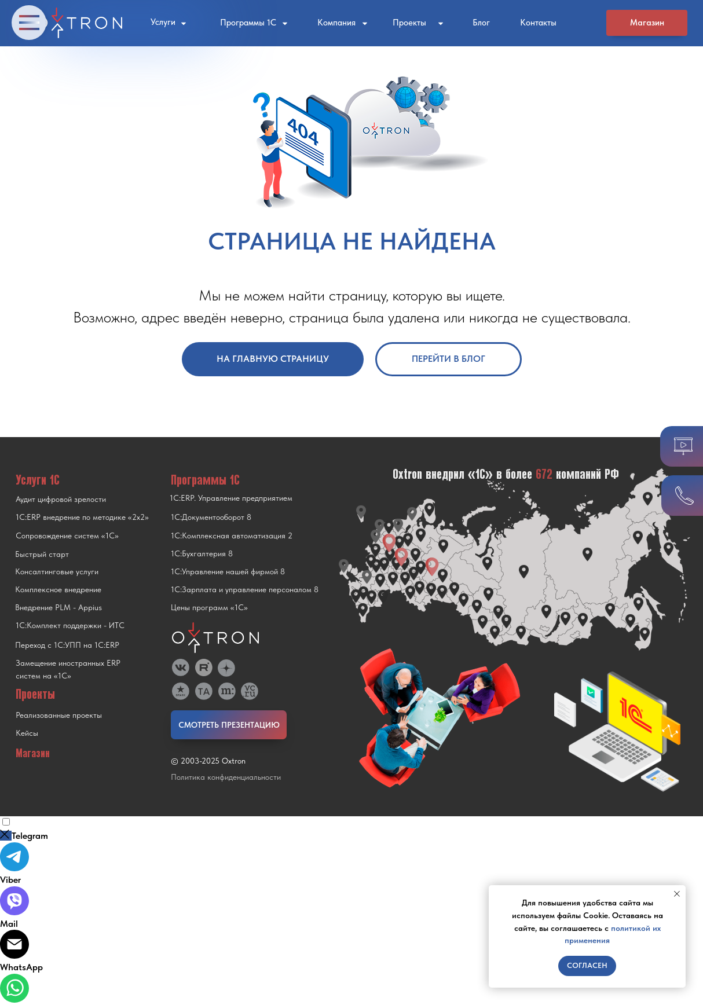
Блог (481, 22)
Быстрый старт (42, 554)
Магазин (647, 22)
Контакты (538, 22)
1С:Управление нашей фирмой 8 (228, 571)
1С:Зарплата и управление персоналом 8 (244, 589)
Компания (336, 22)
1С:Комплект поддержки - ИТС (70, 625)
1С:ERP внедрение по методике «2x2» (82, 517)
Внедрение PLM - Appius (58, 607)
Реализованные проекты (59, 715)
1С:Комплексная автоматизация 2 (231, 535)
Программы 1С (248, 22)
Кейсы (27, 733)
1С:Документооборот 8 (211, 517)
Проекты (409, 22)
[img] (226, 668)
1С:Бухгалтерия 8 (202, 553)
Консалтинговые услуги (56, 571)
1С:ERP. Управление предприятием (231, 497)
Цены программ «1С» (209, 607)
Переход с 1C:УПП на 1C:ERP (67, 645)
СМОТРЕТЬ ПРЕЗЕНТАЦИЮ (229, 724)
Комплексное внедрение (58, 589)
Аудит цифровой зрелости (61, 499)
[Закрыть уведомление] (677, 894)
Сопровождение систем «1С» (67, 535)
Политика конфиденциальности (226, 777)
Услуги (163, 22)
